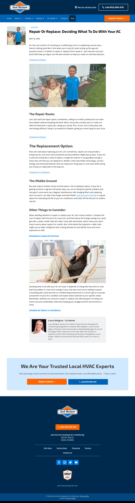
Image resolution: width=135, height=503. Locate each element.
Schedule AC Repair (37, 60)
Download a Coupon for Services (44, 236)
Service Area (62, 450)
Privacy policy (84, 498)
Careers (88, 450)
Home (9, 18)
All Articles (34, 27)
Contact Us (67, 454)
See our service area (85, 7)
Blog (72, 18)
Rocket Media (71, 500)
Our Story (48, 450)
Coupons (64, 18)
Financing (76, 450)
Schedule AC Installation (39, 172)
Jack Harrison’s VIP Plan (87, 195)
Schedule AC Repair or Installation (45, 310)
